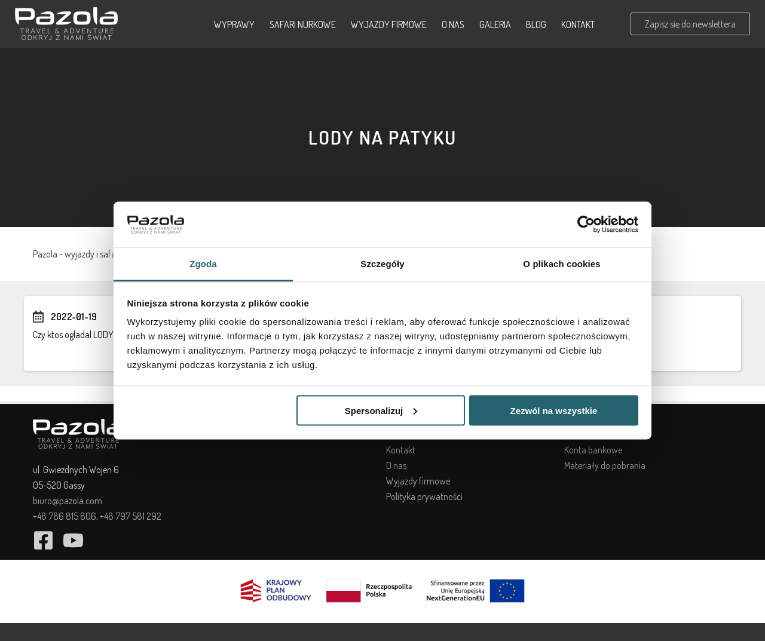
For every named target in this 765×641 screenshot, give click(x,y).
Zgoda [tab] (203, 264)
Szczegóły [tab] (382, 264)
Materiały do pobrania (604, 465)
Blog (536, 24)
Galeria (495, 24)
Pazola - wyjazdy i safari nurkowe (94, 254)
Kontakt (578, 24)
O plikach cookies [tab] (561, 264)
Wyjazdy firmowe (389, 24)
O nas (453, 24)
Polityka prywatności (424, 496)
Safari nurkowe (303, 24)
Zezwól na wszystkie (553, 410)
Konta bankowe (593, 450)
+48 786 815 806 (64, 516)
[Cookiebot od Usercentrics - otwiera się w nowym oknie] (586, 225)
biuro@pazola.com (67, 501)
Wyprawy (234, 24)
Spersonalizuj (381, 410)
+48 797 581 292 (130, 516)
